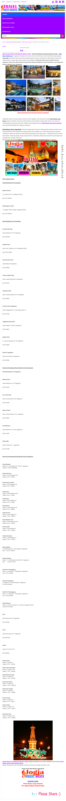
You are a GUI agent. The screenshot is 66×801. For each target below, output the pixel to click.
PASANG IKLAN (6, 31)
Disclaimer (23, 1)
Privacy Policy (16, 1)
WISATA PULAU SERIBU (8, 23)
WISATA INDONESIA (7, 18)
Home (4, 14)
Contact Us (8, 1)
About (3, 1)
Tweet (4, 46)
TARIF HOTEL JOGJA (24, 47)
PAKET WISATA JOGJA (8, 27)
